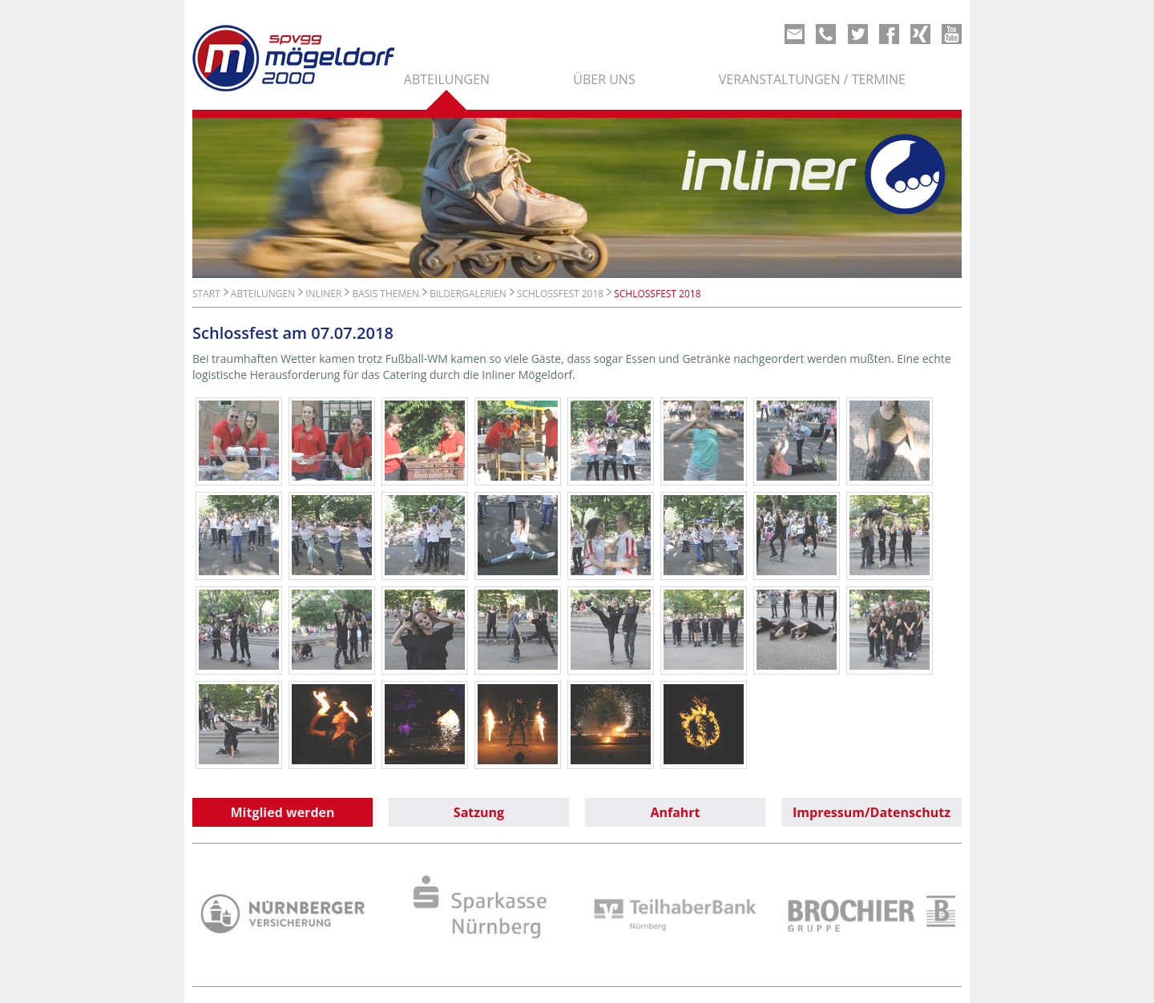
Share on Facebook (889, 34)
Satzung (479, 812)
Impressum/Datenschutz (871, 812)
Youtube (952, 34)
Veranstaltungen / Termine (812, 79)
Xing (920, 34)
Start (206, 293)
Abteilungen (447, 79)
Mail (795, 34)
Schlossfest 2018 (560, 293)
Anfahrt (675, 812)
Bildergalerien (468, 293)
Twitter (858, 34)
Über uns (604, 79)
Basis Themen (385, 293)
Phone (826, 34)
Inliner (323, 293)
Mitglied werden (283, 812)
